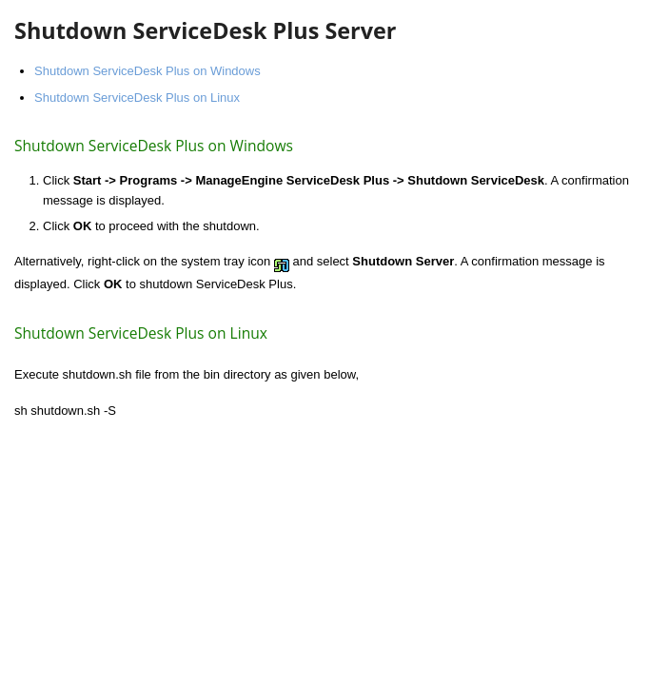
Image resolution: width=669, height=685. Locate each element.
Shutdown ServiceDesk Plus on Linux (137, 97)
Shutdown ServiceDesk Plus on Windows (147, 71)
